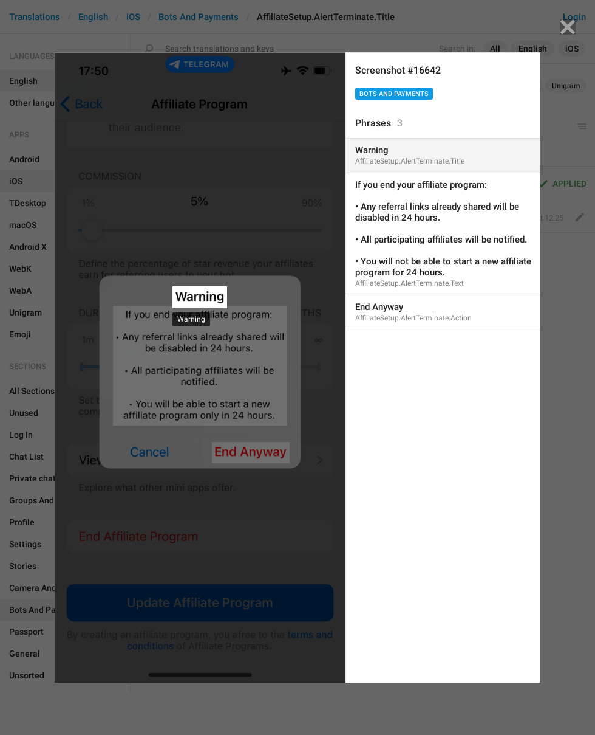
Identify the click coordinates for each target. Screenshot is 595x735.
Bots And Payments (394, 94)
